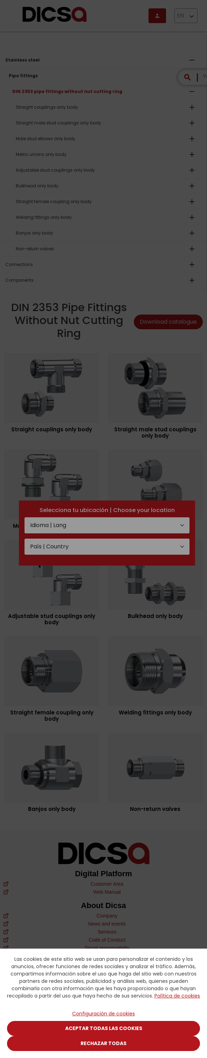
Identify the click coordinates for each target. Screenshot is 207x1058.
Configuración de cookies (103, 1013)
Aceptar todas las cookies (103, 1028)
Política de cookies (177, 995)
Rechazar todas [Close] (103, 1043)
